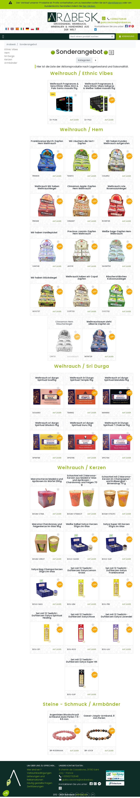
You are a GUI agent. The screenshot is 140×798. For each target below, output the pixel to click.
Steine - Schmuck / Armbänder (82, 704)
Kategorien (84, 60)
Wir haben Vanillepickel (44, 232)
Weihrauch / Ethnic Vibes (81, 73)
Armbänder (10, 62)
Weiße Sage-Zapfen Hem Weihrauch (116, 232)
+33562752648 (118, 19)
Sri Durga (9, 56)
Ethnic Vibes (11, 49)
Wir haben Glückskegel (44, 278)
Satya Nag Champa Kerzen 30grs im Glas (47, 570)
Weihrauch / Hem (81, 129)
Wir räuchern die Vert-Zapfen (82, 142)
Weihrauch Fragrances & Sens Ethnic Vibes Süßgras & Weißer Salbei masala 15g (99, 86)
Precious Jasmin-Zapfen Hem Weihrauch (81, 232)
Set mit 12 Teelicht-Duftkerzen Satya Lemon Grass (81, 570)
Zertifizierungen (35, 786)
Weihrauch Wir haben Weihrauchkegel (47, 187)
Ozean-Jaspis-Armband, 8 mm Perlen (99, 717)
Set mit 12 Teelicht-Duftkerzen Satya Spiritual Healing (47, 615)
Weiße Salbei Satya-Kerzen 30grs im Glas (81, 525)
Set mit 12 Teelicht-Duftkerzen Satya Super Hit (81, 661)
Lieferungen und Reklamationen (36, 778)
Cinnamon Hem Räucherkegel (64, 323)
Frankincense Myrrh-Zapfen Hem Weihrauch (47, 142)
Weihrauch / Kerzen (81, 467)
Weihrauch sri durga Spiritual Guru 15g (81, 424)
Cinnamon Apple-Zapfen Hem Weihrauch (81, 187)
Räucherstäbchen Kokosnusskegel (116, 277)
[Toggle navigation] (3, 36)
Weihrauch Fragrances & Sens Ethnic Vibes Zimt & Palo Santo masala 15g (64, 86)
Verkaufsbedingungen (39, 773)
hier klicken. (89, 6)
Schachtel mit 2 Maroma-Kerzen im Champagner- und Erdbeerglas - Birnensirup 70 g (116, 480)
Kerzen (8, 59)
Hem (7, 52)
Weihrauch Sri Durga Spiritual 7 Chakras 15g (116, 424)
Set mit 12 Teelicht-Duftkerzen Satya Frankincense (116, 570)
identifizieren (115, 2)
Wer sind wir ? (34, 769)
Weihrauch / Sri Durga (81, 366)
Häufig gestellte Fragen (39, 783)
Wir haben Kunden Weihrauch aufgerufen (116, 142)
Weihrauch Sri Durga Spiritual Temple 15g (81, 379)
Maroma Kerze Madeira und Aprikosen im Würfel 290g (47, 480)
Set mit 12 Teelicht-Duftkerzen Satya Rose (81, 615)
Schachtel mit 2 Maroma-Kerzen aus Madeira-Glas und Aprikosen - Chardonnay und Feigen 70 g (81, 480)
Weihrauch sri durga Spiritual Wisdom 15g (47, 424)
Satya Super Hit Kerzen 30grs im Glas (116, 525)
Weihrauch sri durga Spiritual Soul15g (46, 379)
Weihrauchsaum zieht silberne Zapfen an (99, 323)
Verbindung (126, 36)
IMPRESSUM (81, 794)
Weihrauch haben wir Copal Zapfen (82, 277)
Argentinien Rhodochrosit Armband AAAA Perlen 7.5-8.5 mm (64, 717)
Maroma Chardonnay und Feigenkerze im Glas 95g (47, 525)
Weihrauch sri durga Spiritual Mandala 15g (116, 379)
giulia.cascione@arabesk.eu (115, 22)
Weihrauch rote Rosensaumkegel (116, 187)
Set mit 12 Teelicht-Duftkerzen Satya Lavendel (116, 615)
